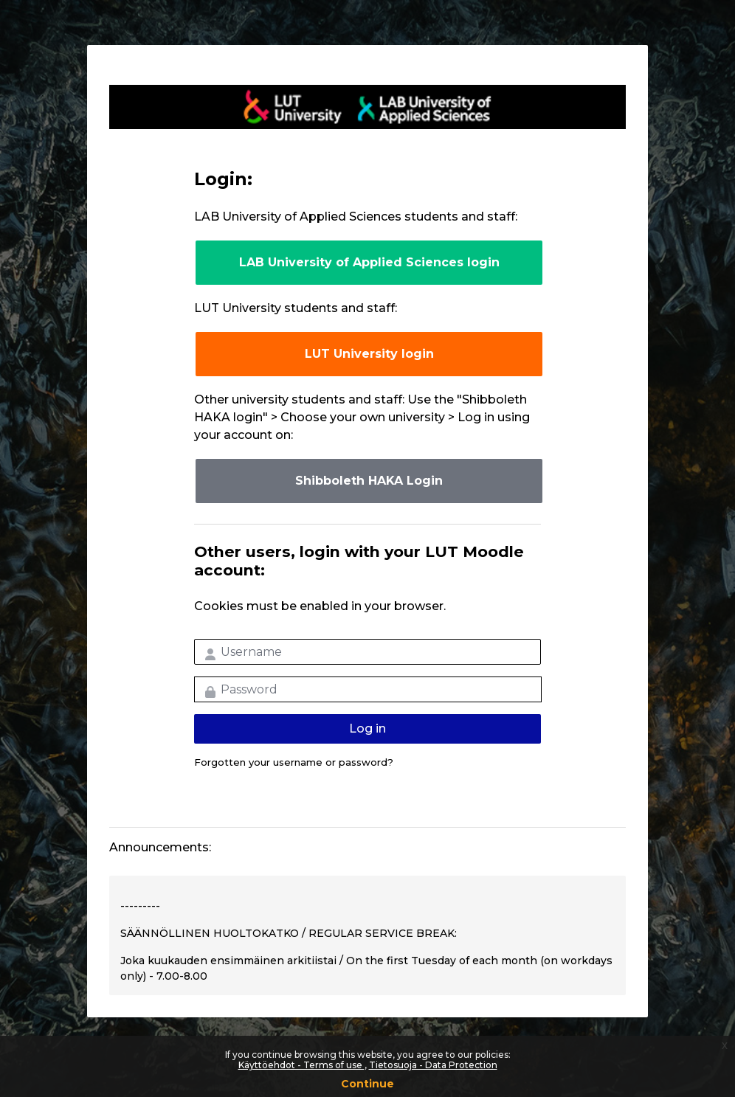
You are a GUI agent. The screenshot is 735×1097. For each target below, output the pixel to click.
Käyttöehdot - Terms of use (301, 1064)
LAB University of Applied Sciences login (369, 262)
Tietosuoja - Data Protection (433, 1064)
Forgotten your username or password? (293, 762)
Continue (367, 1083)
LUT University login (369, 354)
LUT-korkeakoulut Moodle (367, 107)
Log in (367, 728)
